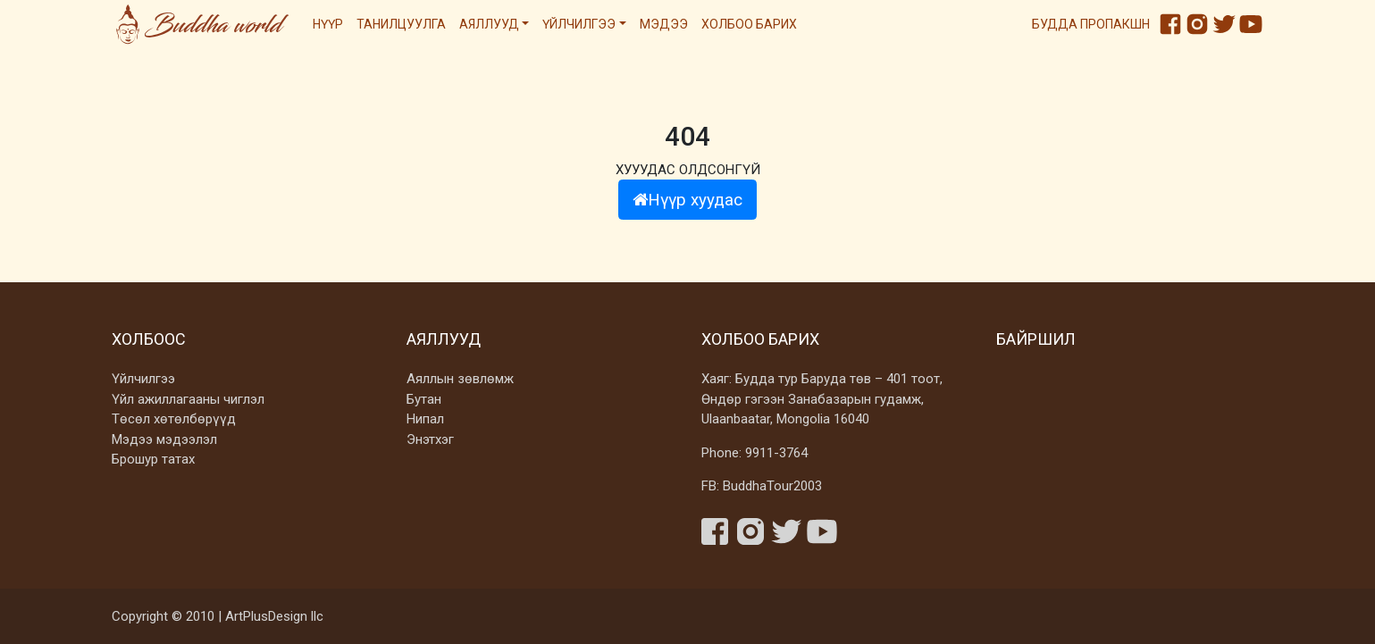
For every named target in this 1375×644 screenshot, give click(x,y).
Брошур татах (153, 459)
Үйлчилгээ (579, 24)
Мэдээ (664, 24)
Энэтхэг (430, 439)
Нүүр (328, 24)
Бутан (424, 399)
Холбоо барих (749, 24)
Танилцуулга (401, 24)
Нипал (425, 419)
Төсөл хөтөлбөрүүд (174, 419)
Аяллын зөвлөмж (460, 379)
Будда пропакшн (1091, 24)
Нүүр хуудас (687, 200)
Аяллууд (489, 24)
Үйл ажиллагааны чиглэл (188, 399)
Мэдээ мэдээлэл (164, 439)
